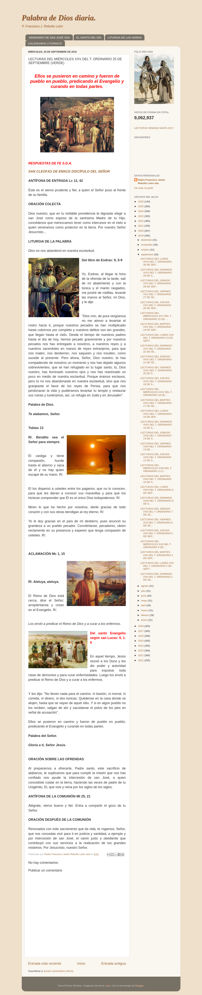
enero (144, 620)
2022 (141, 221)
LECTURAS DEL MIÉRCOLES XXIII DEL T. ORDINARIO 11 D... (156, 468)
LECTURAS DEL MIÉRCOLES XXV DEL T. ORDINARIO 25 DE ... (156, 316)
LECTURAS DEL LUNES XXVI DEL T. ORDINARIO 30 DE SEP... (156, 261)
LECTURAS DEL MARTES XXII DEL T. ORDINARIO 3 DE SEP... (156, 555)
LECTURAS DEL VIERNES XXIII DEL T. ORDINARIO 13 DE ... (155, 446)
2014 (141, 645)
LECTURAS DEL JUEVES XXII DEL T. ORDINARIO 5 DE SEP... (156, 533)
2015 (141, 640)
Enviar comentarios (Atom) (58, 971)
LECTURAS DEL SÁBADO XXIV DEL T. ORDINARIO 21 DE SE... (156, 359)
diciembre (147, 239)
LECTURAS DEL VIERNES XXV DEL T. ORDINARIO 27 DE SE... (155, 294)
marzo (145, 610)
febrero (145, 615)
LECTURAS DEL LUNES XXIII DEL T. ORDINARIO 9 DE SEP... (156, 489)
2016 (141, 636)
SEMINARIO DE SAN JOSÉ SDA (49, 37)
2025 (141, 206)
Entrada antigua (113, 963)
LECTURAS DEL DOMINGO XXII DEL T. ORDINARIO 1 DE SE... (156, 576)
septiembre (147, 254)
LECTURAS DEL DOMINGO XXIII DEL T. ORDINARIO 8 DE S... (156, 500)
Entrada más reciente (44, 963)
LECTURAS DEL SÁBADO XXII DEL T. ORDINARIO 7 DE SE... (156, 511)
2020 (141, 230)
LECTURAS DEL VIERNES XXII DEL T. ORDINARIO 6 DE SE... (156, 522)
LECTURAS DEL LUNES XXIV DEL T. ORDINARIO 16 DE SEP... (156, 413)
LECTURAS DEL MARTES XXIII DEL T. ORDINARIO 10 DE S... (155, 479)
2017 (141, 631)
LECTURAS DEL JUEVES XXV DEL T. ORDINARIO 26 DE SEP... (155, 305)
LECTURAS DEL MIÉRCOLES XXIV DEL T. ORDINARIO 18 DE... (156, 392)
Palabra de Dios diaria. (59, 18)
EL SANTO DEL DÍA (88, 37)
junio (144, 595)
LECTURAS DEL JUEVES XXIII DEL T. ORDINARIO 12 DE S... (155, 457)
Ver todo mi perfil (143, 188)
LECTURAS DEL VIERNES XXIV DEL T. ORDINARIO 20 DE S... (156, 370)
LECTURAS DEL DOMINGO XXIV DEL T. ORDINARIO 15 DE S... (156, 424)
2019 (141, 235)
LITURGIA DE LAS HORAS (124, 37)
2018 (141, 626)
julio (143, 591)
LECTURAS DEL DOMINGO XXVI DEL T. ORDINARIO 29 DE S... (156, 272)
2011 (141, 660)
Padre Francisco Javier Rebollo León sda (151, 181)
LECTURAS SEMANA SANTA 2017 (154, 128)
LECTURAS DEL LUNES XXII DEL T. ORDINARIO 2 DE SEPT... (157, 566)
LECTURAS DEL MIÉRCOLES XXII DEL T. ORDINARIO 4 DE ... (155, 544)
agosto (145, 586)
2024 (141, 211)
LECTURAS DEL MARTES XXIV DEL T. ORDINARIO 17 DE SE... (156, 403)
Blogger (139, 985)
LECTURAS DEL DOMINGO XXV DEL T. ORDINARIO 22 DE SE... (156, 348)
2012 (141, 655)
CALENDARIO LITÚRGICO (45, 43)
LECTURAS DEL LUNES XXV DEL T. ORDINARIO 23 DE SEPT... (157, 337)
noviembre (147, 244)
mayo (144, 600)
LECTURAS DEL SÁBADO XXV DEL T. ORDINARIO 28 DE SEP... (155, 283)
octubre (145, 249)
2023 (141, 216)
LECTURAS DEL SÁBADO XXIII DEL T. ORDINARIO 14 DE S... (155, 435)
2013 (141, 650)
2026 (141, 201)
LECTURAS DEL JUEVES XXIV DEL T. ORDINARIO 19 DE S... (156, 381)
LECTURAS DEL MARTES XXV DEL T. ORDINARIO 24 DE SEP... (155, 327)
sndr (108, 985)
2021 (141, 225)
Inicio (81, 963)
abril (143, 605)
